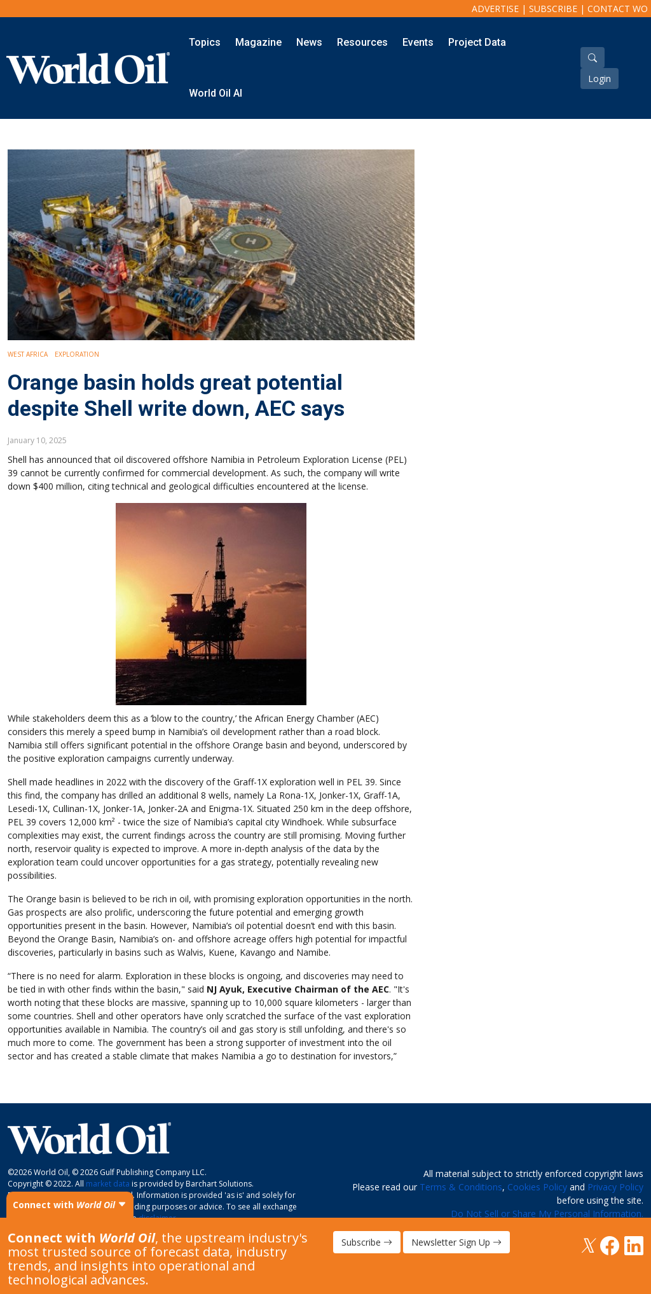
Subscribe (553, 9)
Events (418, 42)
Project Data (477, 42)
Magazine (258, 42)
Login (599, 78)
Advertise (495, 9)
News (309, 42)
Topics (205, 42)
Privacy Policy (615, 1187)
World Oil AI (215, 93)
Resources (362, 42)
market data (108, 1183)
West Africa (28, 354)
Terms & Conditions (461, 1187)
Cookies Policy (537, 1187)
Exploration (77, 354)
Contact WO (617, 9)
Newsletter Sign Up (456, 1242)
